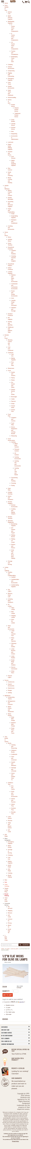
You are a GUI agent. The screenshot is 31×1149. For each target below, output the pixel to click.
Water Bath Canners (16, 445)
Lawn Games (10, 817)
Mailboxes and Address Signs (11, 329)
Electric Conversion (14, 668)
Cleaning (10, 855)
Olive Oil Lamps (14, 948)
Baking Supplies (13, 359)
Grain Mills (9, 489)
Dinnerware (11, 368)
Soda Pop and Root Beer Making (13, 554)
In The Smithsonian (15, 1035)
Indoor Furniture (10, 268)
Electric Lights (10, 676)
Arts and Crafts (13, 787)
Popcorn (13, 401)
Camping (10, 64)
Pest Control (10, 169)
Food (9, 370)
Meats (13, 380)
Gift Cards (9, 830)
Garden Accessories (11, 87)
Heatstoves (11, 688)
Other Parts (12, 671)
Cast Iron (12, 355)
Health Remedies (10, 198)
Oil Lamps (10, 605)
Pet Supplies (10, 318)
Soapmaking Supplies (14, 216)
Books (9, 743)
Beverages (14, 396)
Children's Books (13, 751)
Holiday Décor (10, 240)
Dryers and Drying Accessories (14, 293)
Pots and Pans (12, 363)
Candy (12, 399)
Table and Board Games (10, 825)
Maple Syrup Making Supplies (10, 147)
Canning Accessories (17, 457)
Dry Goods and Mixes (13, 384)
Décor (9, 237)
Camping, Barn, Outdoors (10, 600)
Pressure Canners (16, 450)
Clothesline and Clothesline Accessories (14, 286)
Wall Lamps (13, 612)
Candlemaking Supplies (15, 585)
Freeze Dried (13, 406)
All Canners (16, 454)
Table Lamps (13, 608)
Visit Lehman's (15, 1038)
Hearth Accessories (11, 685)
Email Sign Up (9, 930)
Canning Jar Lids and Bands (16, 471)
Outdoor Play (13, 809)
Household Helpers (11, 264)
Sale (6, 882)
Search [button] (24, 945)
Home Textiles (10, 244)
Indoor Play (13, 805)
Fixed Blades (13, 120)
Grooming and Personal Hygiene (10, 204)
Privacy (10, 923)
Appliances (7, 695)
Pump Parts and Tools (12, 730)
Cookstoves (11, 682)
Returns (10, 913)
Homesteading (12, 97)
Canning (13, 442)
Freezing (13, 483)
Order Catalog (7, 885)
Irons (12, 298)
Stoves (6, 680)
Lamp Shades (13, 656)
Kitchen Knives (13, 128)
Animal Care (10, 12)
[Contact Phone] (23, 2)
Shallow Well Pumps (13, 724)
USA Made (6, 835)
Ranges (10, 690)
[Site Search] (28, 2)
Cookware (10, 352)
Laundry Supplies (10, 272)
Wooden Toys (13, 812)
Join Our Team (15, 1030)
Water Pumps (10, 714)
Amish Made (9, 866)
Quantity (6, 991)
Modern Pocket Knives (16, 109)
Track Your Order (6, 899)
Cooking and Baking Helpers (13, 511)
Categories (15, 1027)
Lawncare (10, 142)
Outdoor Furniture (10, 314)
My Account (10, 907)
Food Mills (12, 424)
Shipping (10, 910)
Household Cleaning (11, 248)
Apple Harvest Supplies (10, 17)
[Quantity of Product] (15, 991)
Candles (13, 577)
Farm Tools (9, 83)
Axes (12, 131)
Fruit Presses (13, 157)
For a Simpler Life (15, 1041)
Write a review (8, 962)
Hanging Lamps (13, 616)
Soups (12, 403)
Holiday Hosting (10, 493)
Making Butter (13, 535)
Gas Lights (9, 590)
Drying (13, 485)
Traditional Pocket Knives (17, 115)
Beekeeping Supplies (11, 22)
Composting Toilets (11, 698)
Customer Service (15, 1033)
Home (6, 3)
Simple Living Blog (6, 890)
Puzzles (10, 820)
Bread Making (10, 876)
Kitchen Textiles (10, 517)
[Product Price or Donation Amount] (10, 986)
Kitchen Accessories (14, 505)
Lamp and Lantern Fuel (13, 633)
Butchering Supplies (14, 524)
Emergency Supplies (11, 79)
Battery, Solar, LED (10, 595)
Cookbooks (14, 754)
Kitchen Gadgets (10, 502)
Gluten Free (13, 410)
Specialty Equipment (11, 521)
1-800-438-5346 (6, 938)
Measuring (14, 436)
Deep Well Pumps (13, 718)
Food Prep (9, 415)
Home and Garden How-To (13, 776)
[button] (15, 973)
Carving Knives (13, 124)
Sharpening (14, 133)
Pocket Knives (13, 105)
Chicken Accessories (11, 67)
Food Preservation (11, 439)
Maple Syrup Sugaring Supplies (13, 163)
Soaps (12, 213)
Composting (11, 70)
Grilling (10, 692)
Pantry (13, 378)
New (6, 880)
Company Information (15, 1044)
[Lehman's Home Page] (13, 1)
